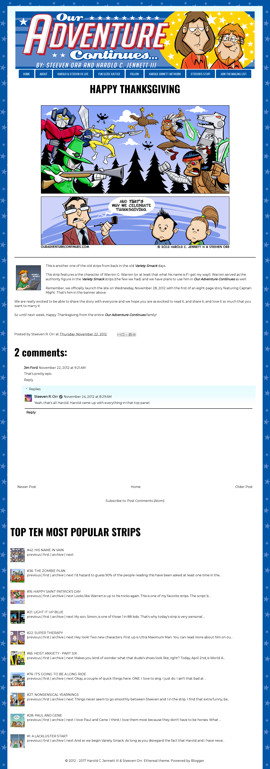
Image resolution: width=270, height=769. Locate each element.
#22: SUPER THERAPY (45, 633)
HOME (26, 74)
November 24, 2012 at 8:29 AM (88, 397)
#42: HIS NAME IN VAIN (45, 550)
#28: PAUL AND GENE (44, 715)
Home (136, 487)
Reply (28, 380)
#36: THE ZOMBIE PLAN (46, 571)
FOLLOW (134, 74)
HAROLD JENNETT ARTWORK (165, 74)
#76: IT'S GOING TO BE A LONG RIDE (56, 674)
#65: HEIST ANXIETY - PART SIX (52, 653)
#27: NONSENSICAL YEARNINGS (53, 695)
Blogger (197, 761)
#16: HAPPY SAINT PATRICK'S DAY (54, 591)
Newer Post (26, 487)
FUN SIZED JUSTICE (109, 74)
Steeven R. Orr (46, 397)
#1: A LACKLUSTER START (47, 736)
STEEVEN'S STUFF (200, 74)
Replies (34, 389)
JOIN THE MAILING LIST (233, 74)
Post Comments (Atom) (146, 501)
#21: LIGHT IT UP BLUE (45, 612)
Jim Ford (31, 368)
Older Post (244, 487)
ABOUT (43, 74)
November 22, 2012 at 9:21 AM (62, 368)
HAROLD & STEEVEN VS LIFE (72, 74)
